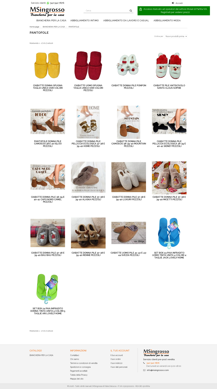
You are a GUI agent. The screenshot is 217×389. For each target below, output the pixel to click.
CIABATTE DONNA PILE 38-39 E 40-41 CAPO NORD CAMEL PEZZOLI (47, 199)
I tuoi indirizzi (116, 363)
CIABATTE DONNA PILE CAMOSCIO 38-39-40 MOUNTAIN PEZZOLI (128, 143)
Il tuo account (117, 355)
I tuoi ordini (116, 359)
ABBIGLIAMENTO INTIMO (84, 20)
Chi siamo (74, 359)
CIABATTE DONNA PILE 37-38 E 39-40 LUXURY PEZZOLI (128, 198)
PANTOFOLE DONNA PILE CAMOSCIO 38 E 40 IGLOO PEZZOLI (48, 143)
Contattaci (74, 355)
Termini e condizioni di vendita (83, 363)
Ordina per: (159, 36)
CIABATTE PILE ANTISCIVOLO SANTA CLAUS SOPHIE (169, 86)
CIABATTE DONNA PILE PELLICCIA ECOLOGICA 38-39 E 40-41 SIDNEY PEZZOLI (169, 143)
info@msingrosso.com (158, 370)
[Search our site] (106, 10)
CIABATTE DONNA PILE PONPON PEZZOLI (128, 86)
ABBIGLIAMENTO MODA (167, 20)
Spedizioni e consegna (80, 367)
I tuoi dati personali (119, 367)
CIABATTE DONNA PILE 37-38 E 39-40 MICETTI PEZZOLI (169, 198)
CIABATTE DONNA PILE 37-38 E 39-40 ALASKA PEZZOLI (88, 198)
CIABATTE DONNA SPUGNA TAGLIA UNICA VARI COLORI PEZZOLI (48, 88)
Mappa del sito (76, 379)
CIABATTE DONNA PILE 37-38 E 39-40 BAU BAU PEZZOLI (47, 254)
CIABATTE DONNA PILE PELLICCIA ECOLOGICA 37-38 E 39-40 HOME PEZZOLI (88, 143)
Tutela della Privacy (78, 375)
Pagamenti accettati (78, 371)
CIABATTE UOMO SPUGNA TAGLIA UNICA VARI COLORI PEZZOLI (88, 88)
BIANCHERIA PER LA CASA (51, 20)
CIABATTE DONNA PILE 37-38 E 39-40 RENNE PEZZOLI (88, 254)
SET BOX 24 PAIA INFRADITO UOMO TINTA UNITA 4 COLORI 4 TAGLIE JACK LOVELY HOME (169, 255)
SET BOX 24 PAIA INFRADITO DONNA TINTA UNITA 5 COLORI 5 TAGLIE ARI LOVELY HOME (47, 311)
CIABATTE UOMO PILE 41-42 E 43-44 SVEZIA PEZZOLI (129, 254)
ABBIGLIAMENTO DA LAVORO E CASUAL (126, 20)
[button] (174, 10)
